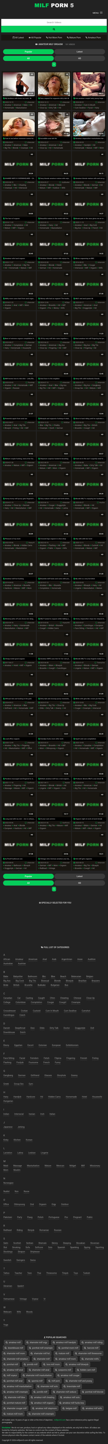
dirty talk (53, 108)
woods (29, 1312)
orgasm (21, 228)
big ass (78, 228)
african (6, 959)
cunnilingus (88, 625)
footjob (20, 1062)
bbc (15, 185)
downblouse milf (14, 1348)
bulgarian (55, 985)
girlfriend (8, 708)
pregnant (77, 1217)
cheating (22, 185)
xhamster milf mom (14, 1353)
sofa (28, 1247)
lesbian (32, 1153)
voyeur (58, 548)
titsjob (65, 1273)
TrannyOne (101, 663)
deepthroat (20, 1028)
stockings (8, 1251)
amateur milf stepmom (44, 1408)
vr (44, 1299)
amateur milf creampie (16, 1392)
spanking (74, 1247)
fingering (53, 348)
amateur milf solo (70, 1397)
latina (65, 508)
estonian (43, 1045)
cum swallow (80, 108)
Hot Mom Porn (54, 37)
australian (8, 963)
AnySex (102, 503)
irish (42, 1114)
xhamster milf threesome (88, 1353)
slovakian (80, 1243)
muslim (16, 1170)
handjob (87, 145)
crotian (24, 1011)
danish (6, 1028)
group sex (79, 388)
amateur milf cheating (42, 1397)
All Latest (18, 37)
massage (8, 788)
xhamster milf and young (79, 1381)
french (95, 228)
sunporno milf (63, 1370)
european (99, 625)
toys (76, 1273)
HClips (67, 302)
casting (29, 998)
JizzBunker (66, 182)
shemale (42, 1243)
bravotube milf (72, 1386)
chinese (77, 998)
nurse (26, 1191)
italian (58, 508)
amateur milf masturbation (18, 1386)
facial (90, 108)
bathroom (18, 865)
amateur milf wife (92, 1408)
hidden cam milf (86, 1370)
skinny (56, 308)
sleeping (67, 1243)
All (28, 58)
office (29, 748)
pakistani (7, 1217)
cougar (92, 265)
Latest (80, 51)
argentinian (67, 959)
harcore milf (91, 1348)
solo (64, 788)
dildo (42, 708)
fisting (16, 428)
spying (87, 1247)
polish (40, 1217)
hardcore (8, 588)
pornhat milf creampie (41, 1348)
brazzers (96, 981)
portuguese (54, 1217)
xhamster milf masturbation (37, 1375)
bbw (56, 385)
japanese (8, 1127)
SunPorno (30, 783)
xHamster (30, 102)
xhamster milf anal (39, 1370)
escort (31, 1045)
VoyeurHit (66, 623)
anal (60, 145)
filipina (58, 1058)
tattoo (6, 1273)
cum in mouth (89, 105)
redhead (43, 868)
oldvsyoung (50, 748)
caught (41, 998)
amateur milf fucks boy (71, 1403)
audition (91, 959)
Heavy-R (31, 543)
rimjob (31, 1230)
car (19, 998)
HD (79, 58)
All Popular (35, 37)
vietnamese (8, 1299)
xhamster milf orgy (37, 1342)
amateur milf (13, 1342)
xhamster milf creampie (41, 1414)
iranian (32, 1114)
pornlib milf (31, 1364)
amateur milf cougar (69, 1375)
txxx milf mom (51, 1364)
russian (16, 388)
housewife (26, 348)
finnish (83, 1058)
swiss (33, 1260)
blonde (15, 148)
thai (39, 1273)
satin (5, 1243)
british (94, 425)
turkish (86, 1273)
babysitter (18, 976)
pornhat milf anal (13, 1381)
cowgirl (87, 428)
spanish (61, 1247)
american (17, 105)
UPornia (67, 743)
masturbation (21, 108)
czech (22, 1015)
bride (5, 985)
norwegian (8, 1183)
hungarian (8, 1101)
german (95, 185)
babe (26, 105)
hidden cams (26, 545)
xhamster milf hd (40, 1353)
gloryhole (61, 1075)
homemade (9, 108)
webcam (7, 1312)
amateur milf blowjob (77, 1364)
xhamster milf (42, 1359)
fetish (59, 185)
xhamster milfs (90, 1359)
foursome (33, 1062)
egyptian (18, 1045)
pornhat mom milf (68, 1348)
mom (102, 148)
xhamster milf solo (47, 1386)
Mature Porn (74, 37)
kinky (5, 1140)
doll (92, 1028)
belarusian (76, 976)
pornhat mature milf (14, 1403)
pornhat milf (11, 1364)
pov (49, 308)
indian (6, 1114)
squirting (99, 1247)
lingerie (78, 588)
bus (66, 985)
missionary (95, 1165)
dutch (52, 428)
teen (29, 1273)
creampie (24, 148)
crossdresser (9, 1011)
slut (5, 1247)
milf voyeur (10, 1375)
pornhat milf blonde (92, 1392)
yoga (5, 1325)
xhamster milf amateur (16, 1359)
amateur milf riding (92, 1342)
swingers (21, 1260)
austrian (22, 963)
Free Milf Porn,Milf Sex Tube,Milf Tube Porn (54, 5)
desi (33, 1028)
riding (20, 1230)
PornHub (31, 383)
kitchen (17, 1140)
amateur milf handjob (64, 1342)
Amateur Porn (93, 37)
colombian (21, 1002)
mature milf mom (13, 1414)
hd (31, 105)
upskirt (20, 1286)
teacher (18, 1273)
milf (95, 148)
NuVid (67, 783)
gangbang (96, 385)
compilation (18, 225)
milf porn (54, 1381)
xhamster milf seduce (64, 1392)
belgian (89, 976)
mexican (60, 1165)
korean (29, 1140)
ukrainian (7, 1286)
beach (63, 976)
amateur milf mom (65, 1359)
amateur (8, 105)
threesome (51, 1273)
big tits (8, 148)
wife (63, 188)
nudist (6, 1191)
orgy (54, 1204)
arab (54, 959)
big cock (93, 225)
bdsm (51, 665)
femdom (90, 628)
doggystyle (87, 308)
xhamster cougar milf (15, 1408)
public (50, 548)
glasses (48, 1075)
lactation (7, 1153)
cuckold (95, 545)
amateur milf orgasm (42, 1403)
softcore (39, 1247)
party (19, 1217)
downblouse (9, 1032)
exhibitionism (72, 1045)
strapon (21, 1251)
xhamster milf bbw (15, 1397)
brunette (52, 305)
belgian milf (70, 1408)
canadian (87, 745)
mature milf (62, 1353)
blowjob (62, 105)
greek (6, 1084)
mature (89, 148)
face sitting (79, 628)
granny (58, 708)
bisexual (45, 981)
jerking (21, 1127)
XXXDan (67, 422)
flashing (52, 545)
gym (31, 1084)
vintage (52, 868)
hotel (16, 665)
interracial (23, 188)
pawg (29, 1217)
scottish (17, 1243)
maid (5, 1165)
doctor (67, 1028)
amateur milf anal (13, 1370)
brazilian (82, 981)
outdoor (56, 188)
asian (80, 959)
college (6, 1002)
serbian (29, 1243)
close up (43, 108)
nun (16, 1191)
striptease (35, 1251)
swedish (7, 1260)
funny (57, 1062)
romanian (44, 1230)
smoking (16, 1247)
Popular (28, 51)
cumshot (86, 1011)
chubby (57, 425)
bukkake (42, 985)
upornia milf (35, 1381)
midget (73, 1165)
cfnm (52, 998)
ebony (6, 1045)
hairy (97, 108)
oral (32, 1204)
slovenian (94, 1243)
